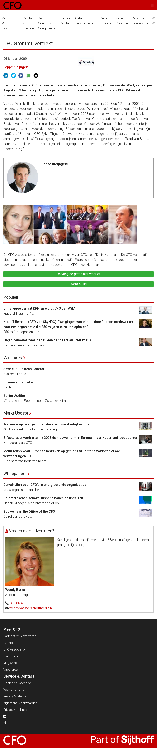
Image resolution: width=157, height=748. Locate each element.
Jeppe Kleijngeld (16, 67)
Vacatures (12, 357)
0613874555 (18, 603)
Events (8, 643)
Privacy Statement (16, 696)
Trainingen (10, 656)
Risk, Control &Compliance (47, 23)
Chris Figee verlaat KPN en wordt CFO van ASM (39, 308)
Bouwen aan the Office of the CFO (29, 512)
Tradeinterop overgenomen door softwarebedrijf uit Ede (46, 424)
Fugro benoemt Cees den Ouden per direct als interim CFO (47, 340)
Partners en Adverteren (19, 636)
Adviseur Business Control (23, 369)
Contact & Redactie (17, 683)
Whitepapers (15, 473)
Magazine (10, 663)
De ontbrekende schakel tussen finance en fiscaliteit (43, 498)
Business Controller (18, 382)
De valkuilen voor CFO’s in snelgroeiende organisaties (44, 485)
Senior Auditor (14, 396)
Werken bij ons (13, 690)
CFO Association (15, 649)
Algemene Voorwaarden (20, 703)
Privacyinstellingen (16, 710)
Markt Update (15, 413)
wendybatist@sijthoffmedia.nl (30, 608)
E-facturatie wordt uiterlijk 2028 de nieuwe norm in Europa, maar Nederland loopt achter (70, 438)
